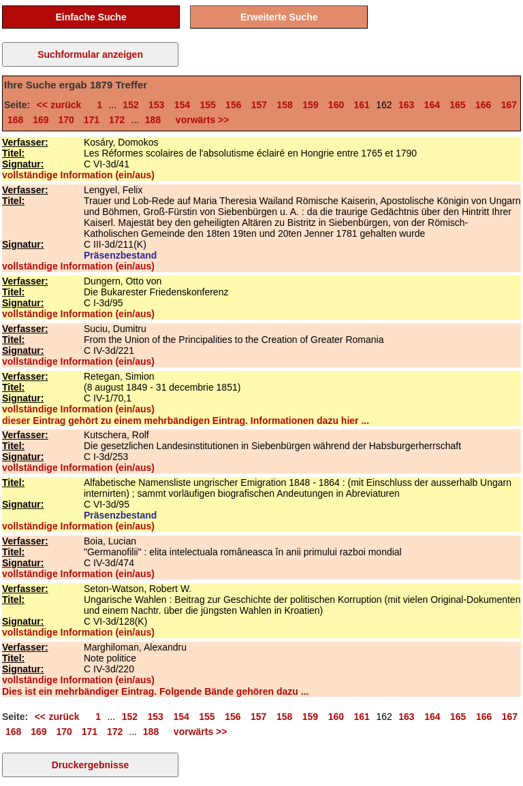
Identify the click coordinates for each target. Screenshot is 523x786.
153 (156, 104)
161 (362, 104)
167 (509, 104)
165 (457, 104)
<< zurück (61, 104)
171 (91, 119)
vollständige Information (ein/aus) (78, 174)
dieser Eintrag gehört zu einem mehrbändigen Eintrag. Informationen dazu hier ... (185, 420)
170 (66, 119)
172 (117, 119)
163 (406, 104)
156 (233, 104)
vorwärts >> (199, 119)
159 (310, 104)
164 (432, 104)
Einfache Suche (90, 17)
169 (40, 119)
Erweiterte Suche (279, 17)
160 (336, 104)
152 (130, 104)
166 (483, 104)
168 (15, 119)
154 (182, 104)
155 (207, 104)
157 (259, 104)
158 (284, 104)
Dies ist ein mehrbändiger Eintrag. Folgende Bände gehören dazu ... (155, 691)
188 (153, 119)
